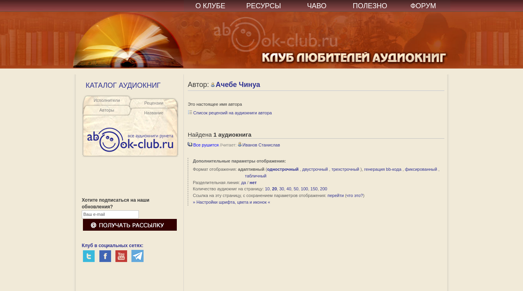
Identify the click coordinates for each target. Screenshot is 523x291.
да (243, 182)
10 (267, 188)
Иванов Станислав (259, 145)
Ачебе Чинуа (235, 85)
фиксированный (421, 169)
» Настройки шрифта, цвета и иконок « (231, 202)
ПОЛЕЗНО (370, 6)
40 (288, 188)
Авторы (106, 110)
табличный (255, 176)
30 (281, 188)
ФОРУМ (423, 6)
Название (153, 112)
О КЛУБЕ (211, 6)
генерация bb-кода (382, 169)
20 (274, 188)
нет (253, 182)
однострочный (283, 169)
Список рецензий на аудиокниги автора (230, 112)
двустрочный (315, 169)
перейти (335, 195)
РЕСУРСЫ (263, 6)
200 (323, 188)
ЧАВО (316, 6)
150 (314, 188)
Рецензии (154, 103)
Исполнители (106, 100)
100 (304, 188)
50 (296, 188)
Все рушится (203, 145)
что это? (355, 195)
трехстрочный (345, 169)
